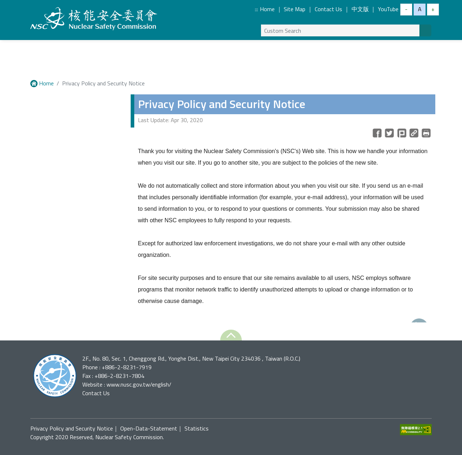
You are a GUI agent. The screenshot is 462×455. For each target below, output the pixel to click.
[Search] (425, 30)
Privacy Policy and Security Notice (71, 428)
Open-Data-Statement (148, 428)
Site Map (294, 9)
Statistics (196, 428)
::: (256, 9)
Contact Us (328, 9)
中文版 (360, 9)
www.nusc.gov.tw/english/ (138, 384)
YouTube (388, 9)
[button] (231, 335)
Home (267, 9)
